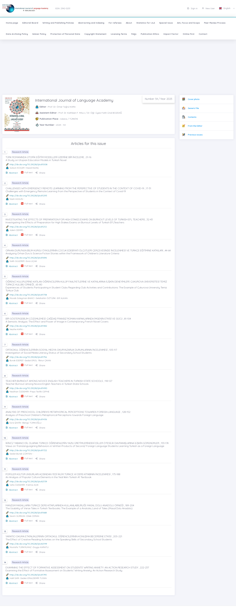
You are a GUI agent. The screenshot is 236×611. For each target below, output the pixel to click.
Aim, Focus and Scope (188, 23)
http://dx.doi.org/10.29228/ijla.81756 (28, 357)
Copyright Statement (95, 34)
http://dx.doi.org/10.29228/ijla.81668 (28, 512)
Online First (188, 34)
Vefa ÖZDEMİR (17, 484)
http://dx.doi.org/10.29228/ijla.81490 (28, 388)
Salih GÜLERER (17, 261)
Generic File (193, 108)
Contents (192, 117)
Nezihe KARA (16, 329)
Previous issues (195, 135)
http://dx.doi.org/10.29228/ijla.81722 (28, 450)
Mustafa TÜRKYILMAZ (20, 547)
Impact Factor (170, 34)
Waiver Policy (39, 34)
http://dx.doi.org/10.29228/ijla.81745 (28, 574)
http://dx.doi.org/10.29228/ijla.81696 (28, 257)
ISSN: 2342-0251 (62, 8)
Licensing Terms (119, 34)
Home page (12, 23)
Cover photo (194, 99)
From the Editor (195, 126)
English (225, 8)
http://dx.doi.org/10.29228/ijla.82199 (28, 543)
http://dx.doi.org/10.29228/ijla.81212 (28, 226)
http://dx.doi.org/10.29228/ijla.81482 (28, 325)
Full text (29, 172)
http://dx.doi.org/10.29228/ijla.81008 (28, 164)
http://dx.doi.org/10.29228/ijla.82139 (28, 481)
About (129, 23)
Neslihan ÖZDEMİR (19, 391)
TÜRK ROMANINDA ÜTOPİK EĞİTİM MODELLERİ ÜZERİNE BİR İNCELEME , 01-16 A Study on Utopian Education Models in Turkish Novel (48, 159)
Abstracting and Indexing (91, 23)
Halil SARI (14, 578)
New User (208, 8)
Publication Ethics (150, 34)
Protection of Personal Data (65, 34)
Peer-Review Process (214, 23)
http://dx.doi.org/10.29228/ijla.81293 (28, 195)
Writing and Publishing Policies (58, 23)
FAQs (133, 34)
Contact (203, 34)
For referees (115, 23)
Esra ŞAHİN (15, 422)
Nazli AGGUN (16, 199)
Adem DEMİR (16, 230)
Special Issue (166, 23)
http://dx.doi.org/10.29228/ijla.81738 (28, 294)
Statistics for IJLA (145, 23)
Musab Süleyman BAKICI (22, 298)
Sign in (192, 8)
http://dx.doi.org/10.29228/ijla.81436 (28, 419)
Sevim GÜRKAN (17, 516)
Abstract (12, 172)
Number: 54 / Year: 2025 (158, 98)
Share (40, 172)
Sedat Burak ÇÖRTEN (21, 453)
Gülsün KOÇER (17, 167)
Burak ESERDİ (16, 360)
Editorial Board (30, 23)
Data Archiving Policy (17, 34)
